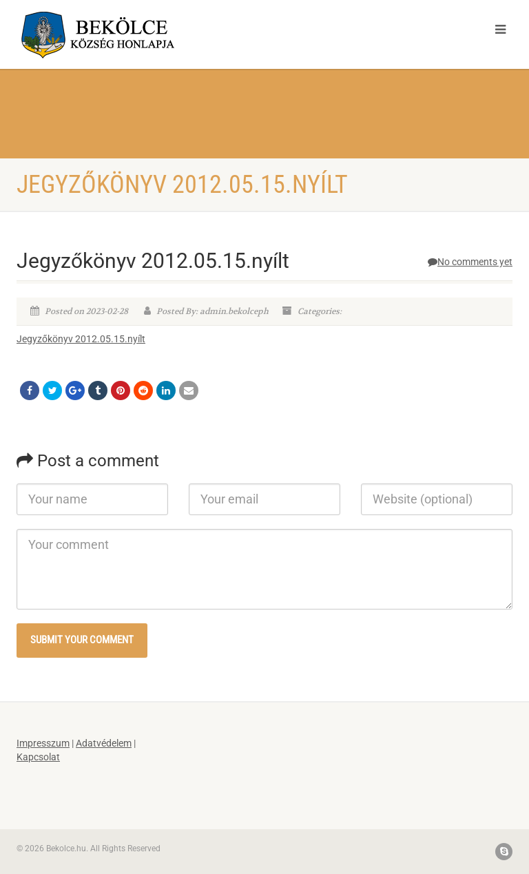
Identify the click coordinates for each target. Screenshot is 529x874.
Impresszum (43, 743)
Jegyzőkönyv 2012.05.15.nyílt (81, 338)
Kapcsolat (38, 756)
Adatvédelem (104, 743)
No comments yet (470, 261)
